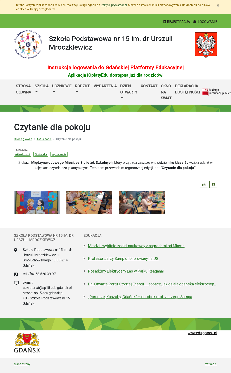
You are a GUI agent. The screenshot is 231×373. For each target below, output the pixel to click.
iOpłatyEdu (98, 75)
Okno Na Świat (166, 92)
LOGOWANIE (205, 22)
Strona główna (23, 89)
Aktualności (44, 139)
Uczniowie (61, 86)
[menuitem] (41, 92)
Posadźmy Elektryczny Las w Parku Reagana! (126, 271)
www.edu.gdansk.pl (202, 333)
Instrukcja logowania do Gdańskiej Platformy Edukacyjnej (115, 67)
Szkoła (42, 86)
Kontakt (149, 86)
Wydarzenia (105, 86)
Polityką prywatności (114, 5)
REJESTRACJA (177, 22)
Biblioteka (41, 154)
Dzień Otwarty (128, 89)
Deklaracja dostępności (187, 89)
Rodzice (82, 86)
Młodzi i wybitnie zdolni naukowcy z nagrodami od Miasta (136, 246)
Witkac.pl (211, 364)
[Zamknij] (218, 5)
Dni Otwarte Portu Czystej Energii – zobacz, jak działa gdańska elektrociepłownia (152, 284)
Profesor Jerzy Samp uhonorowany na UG (123, 258)
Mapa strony (22, 364)
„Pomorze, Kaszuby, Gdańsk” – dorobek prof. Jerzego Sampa (140, 297)
